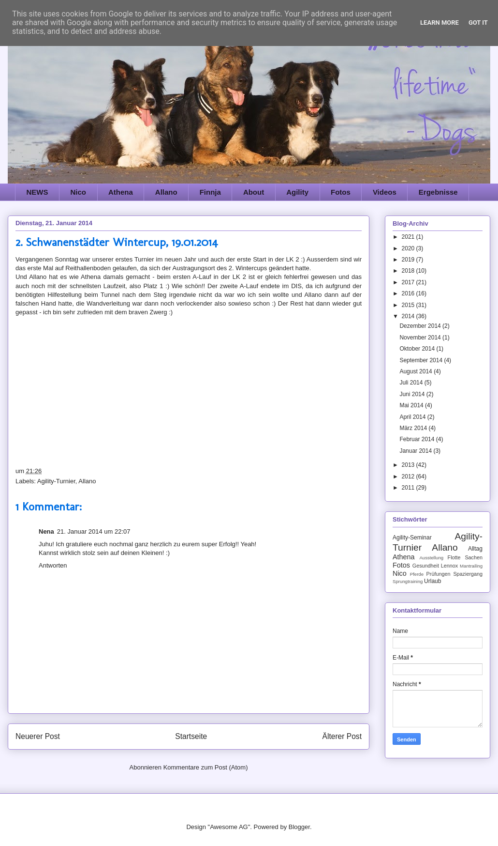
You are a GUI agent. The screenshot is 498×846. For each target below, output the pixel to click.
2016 (409, 293)
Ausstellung (431, 557)
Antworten (53, 565)
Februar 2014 (417, 439)
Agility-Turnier (56, 481)
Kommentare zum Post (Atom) (205, 767)
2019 (409, 259)
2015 (409, 305)
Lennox (449, 566)
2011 (409, 487)
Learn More (439, 22)
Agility (297, 192)
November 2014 (420, 337)
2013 (409, 464)
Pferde (417, 574)
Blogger (299, 827)
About (253, 192)
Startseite (191, 736)
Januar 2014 (416, 450)
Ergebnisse (438, 192)
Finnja (210, 192)
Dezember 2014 (420, 326)
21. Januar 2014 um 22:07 (94, 531)
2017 (409, 282)
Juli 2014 (411, 382)
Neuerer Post (37, 736)
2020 (409, 248)
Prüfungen (438, 574)
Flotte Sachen (465, 557)
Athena (120, 192)
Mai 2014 (412, 405)
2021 (409, 236)
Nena (46, 531)
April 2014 (413, 417)
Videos (384, 192)
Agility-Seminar (412, 537)
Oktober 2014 (417, 348)
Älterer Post (342, 736)
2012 (409, 476)
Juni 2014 (412, 394)
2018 (409, 270)
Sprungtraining (408, 581)
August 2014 (416, 371)
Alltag (475, 548)
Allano (166, 192)
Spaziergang (468, 574)
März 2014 (413, 428)
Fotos (341, 192)
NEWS (37, 192)
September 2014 (421, 360)
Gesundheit (425, 566)
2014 (409, 316)
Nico (79, 192)
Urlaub (432, 581)
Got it (478, 22)
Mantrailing (471, 566)
